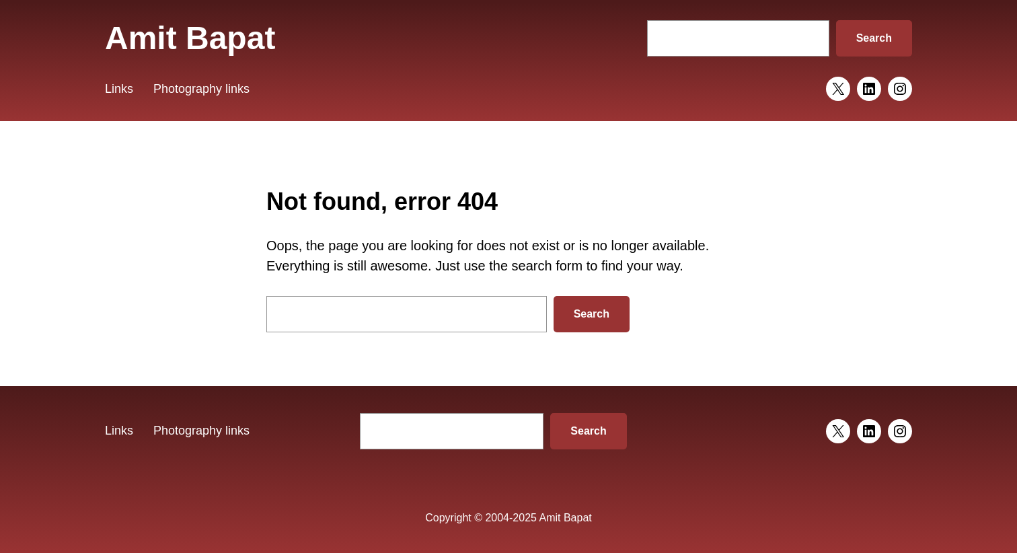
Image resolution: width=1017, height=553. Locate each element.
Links (119, 89)
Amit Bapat (190, 38)
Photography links (201, 89)
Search (874, 38)
